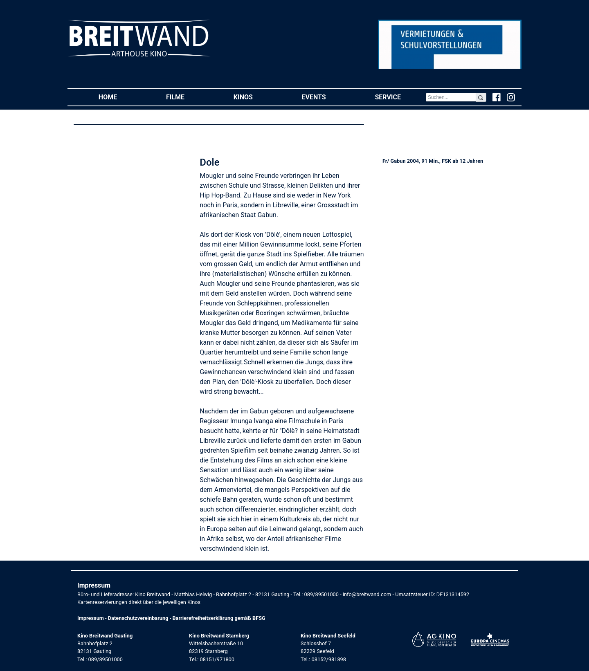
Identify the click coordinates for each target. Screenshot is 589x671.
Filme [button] (187, 96)
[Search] (450, 97)
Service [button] (400, 96)
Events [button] (326, 96)
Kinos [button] (255, 96)
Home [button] (120, 96)
